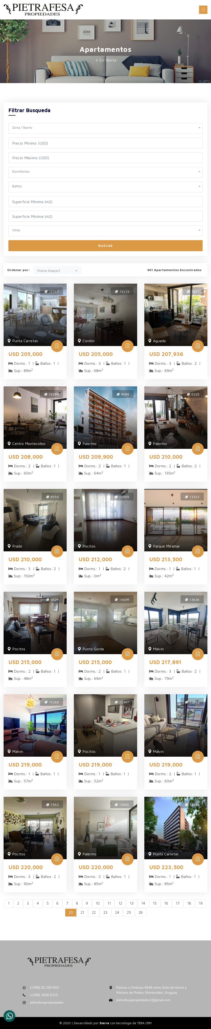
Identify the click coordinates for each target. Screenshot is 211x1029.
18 (189, 903)
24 (117, 912)
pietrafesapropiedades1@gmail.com (143, 1000)
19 (201, 903)
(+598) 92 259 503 (44, 987)
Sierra (105, 1023)
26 (141, 912)
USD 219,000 (25, 764)
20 (71, 912)
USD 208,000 (25, 457)
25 (129, 912)
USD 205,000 (25, 354)
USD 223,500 (166, 867)
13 (132, 903)
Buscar (105, 246)
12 (120, 903)
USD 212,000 (95, 559)
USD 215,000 (24, 662)
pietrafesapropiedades (47, 1002)
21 (82, 912)
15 (155, 903)
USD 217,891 (165, 662)
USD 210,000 (165, 457)
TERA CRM (144, 1023)
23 (105, 912)
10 (98, 903)
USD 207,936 (166, 354)
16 (166, 903)
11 (109, 903)
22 (94, 912)
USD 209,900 (96, 457)
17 (178, 903)
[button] (105, 127)
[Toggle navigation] (203, 10)
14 (143, 903)
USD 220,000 (25, 867)
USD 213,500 (165, 559)
